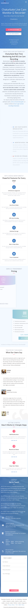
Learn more (14, 440)
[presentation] (14, 585)
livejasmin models (10, 601)
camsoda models (9, 603)
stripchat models (18, 601)
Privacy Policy (11, 604)
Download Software (13, 29)
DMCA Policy (12, 542)
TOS (16, 604)
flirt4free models (17, 603)
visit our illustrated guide (17, 102)
